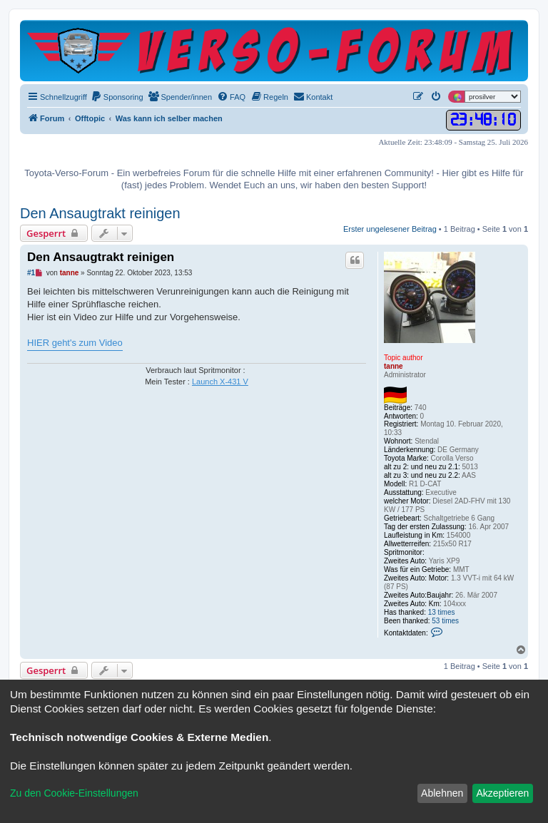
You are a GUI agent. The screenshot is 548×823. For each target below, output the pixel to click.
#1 (31, 273)
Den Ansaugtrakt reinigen (100, 213)
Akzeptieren (502, 793)
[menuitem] (117, 97)
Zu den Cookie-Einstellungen (74, 793)
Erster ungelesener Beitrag (390, 229)
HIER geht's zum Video (75, 342)
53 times (445, 621)
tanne (393, 366)
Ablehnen (442, 793)
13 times (441, 612)
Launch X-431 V (220, 381)
